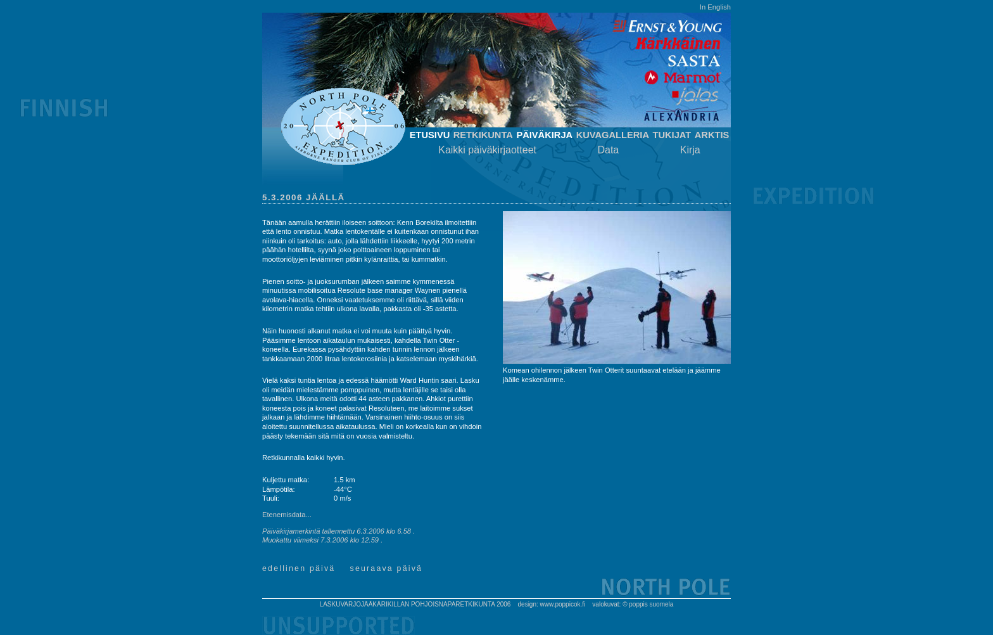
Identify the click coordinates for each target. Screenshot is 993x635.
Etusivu (430, 135)
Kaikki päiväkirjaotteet (487, 149)
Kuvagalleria (612, 135)
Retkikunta (483, 135)
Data (608, 149)
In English (715, 7)
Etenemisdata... (287, 514)
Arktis (712, 135)
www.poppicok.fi (563, 604)
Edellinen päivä (298, 568)
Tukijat (671, 135)
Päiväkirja (544, 135)
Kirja (690, 149)
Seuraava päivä (386, 568)
